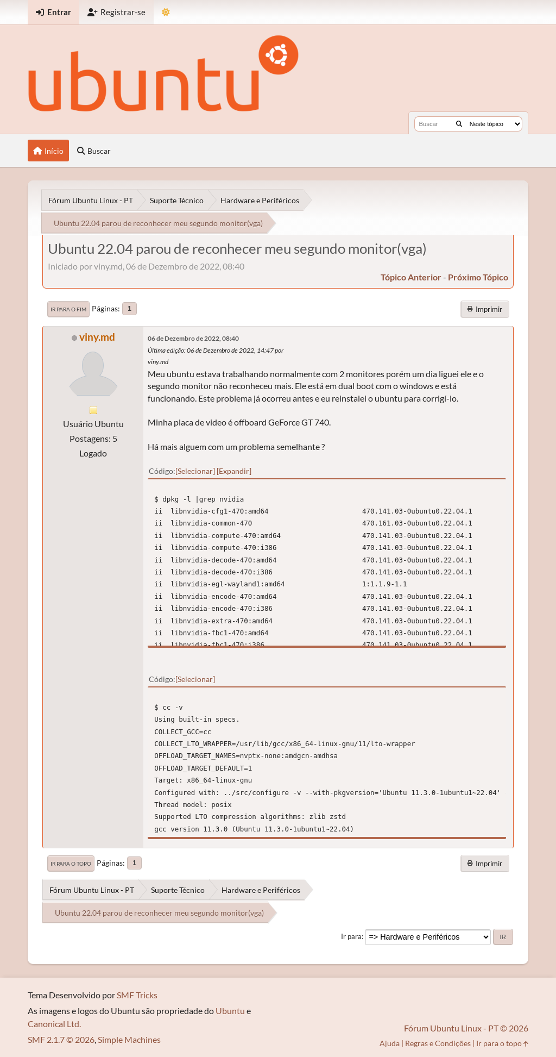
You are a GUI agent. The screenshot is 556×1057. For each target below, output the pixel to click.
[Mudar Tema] (166, 12)
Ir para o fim (68, 309)
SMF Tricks (137, 995)
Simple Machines (129, 1039)
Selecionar (195, 471)
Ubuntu (230, 1010)
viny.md (97, 336)
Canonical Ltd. (54, 1023)
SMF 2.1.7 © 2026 (61, 1039)
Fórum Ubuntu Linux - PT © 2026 (466, 1028)
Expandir (234, 471)
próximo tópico (478, 277)
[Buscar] (459, 124)
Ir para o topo (70, 863)
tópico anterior (411, 277)
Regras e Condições (438, 1043)
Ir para (351, 936)
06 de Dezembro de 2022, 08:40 (193, 338)
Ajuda (390, 1043)
